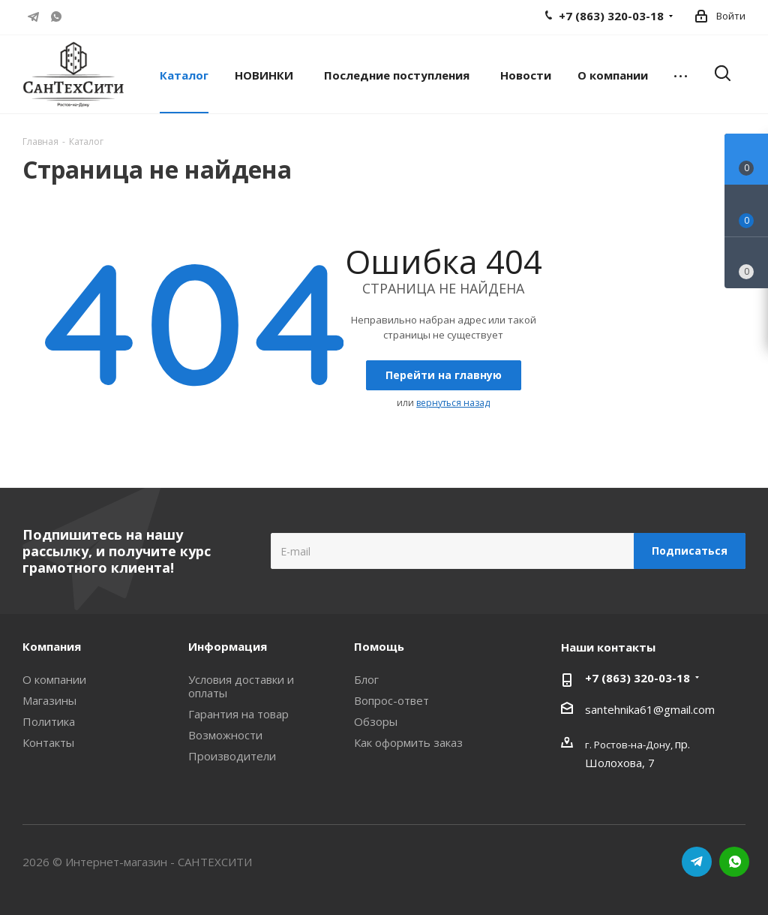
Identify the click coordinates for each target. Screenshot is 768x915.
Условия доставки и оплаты (241, 686)
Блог (366, 679)
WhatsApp (56, 16)
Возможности (225, 734)
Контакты (48, 742)
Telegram (33, 16)
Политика (48, 721)
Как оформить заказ (408, 742)
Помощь (379, 646)
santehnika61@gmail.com (650, 709)
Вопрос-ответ (391, 700)
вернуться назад (453, 402)
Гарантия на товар (238, 713)
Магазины (49, 700)
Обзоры (376, 721)
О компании (54, 679)
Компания (51, 646)
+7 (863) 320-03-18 (637, 677)
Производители (232, 755)
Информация (227, 646)
